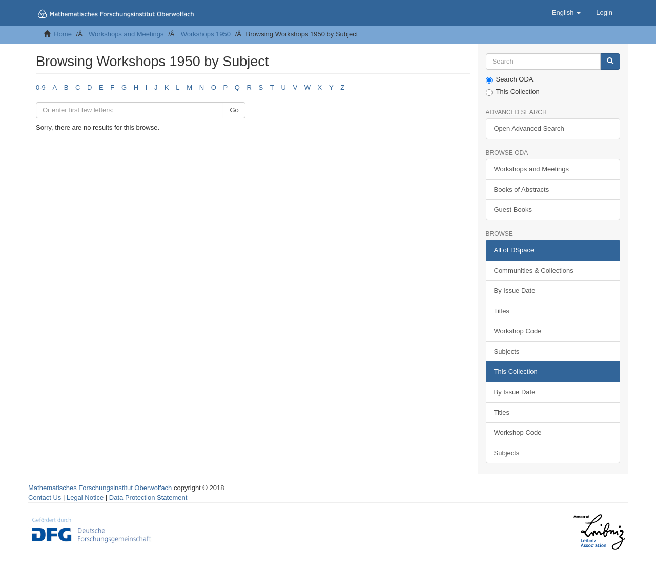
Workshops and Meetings (126, 34)
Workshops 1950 (206, 34)
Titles (502, 311)
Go (234, 110)
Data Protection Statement (148, 497)
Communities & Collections (533, 270)
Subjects (507, 351)
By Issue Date (515, 290)
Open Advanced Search (529, 128)
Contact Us (44, 497)
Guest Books (513, 209)
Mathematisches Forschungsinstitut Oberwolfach (100, 488)
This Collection (513, 92)
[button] (566, 13)
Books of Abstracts (521, 189)
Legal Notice (85, 497)
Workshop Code (518, 331)
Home (63, 34)
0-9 (41, 87)
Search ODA (510, 79)
